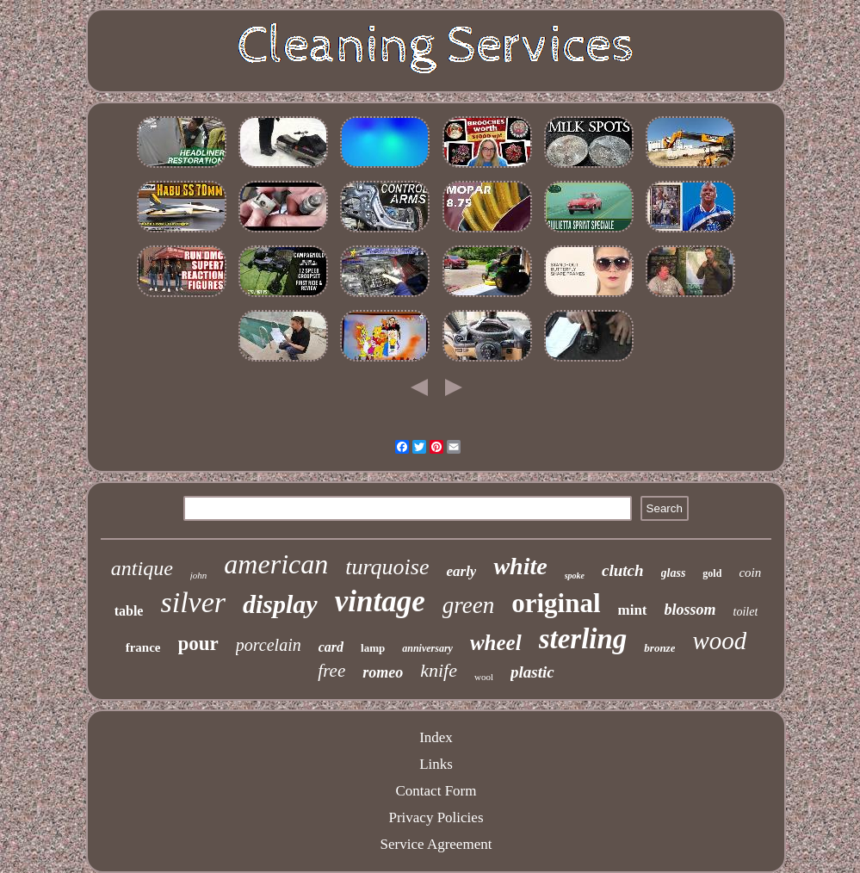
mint (632, 610)
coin (750, 572)
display (280, 604)
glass (673, 573)
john (198, 575)
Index (436, 737)
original (555, 603)
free (331, 670)
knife (438, 670)
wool (483, 677)
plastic (532, 672)
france (143, 647)
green (468, 605)
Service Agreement (436, 844)
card (331, 647)
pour (198, 643)
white (520, 566)
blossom (690, 609)
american (276, 563)
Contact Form (436, 791)
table (129, 611)
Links (436, 764)
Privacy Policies (435, 817)
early (461, 571)
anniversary (427, 648)
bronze (659, 647)
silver (193, 602)
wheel (496, 642)
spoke (575, 575)
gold (711, 573)
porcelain (268, 644)
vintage (380, 601)
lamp (373, 647)
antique (142, 568)
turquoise (387, 566)
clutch (623, 570)
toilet (745, 611)
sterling (583, 638)
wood (719, 640)
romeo (382, 672)
